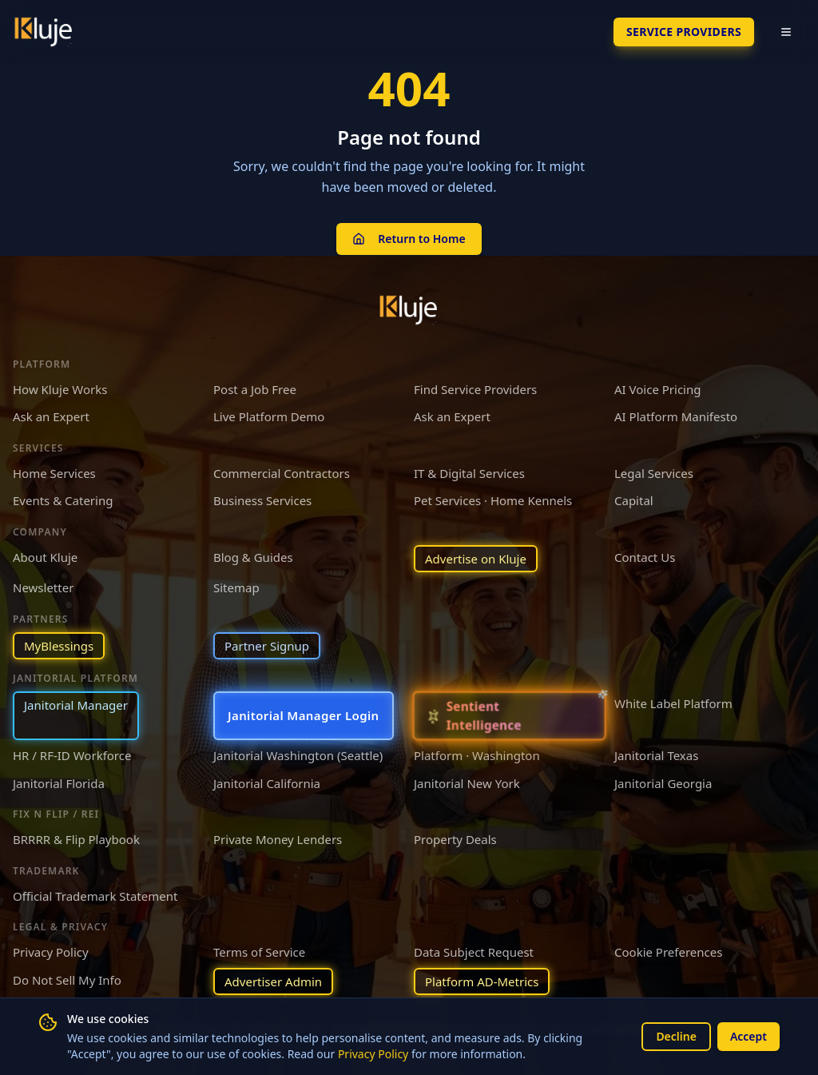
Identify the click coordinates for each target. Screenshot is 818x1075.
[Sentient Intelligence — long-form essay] (509, 715)
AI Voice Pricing (657, 389)
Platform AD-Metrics (481, 981)
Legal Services (653, 473)
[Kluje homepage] (409, 310)
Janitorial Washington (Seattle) (298, 755)
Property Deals (455, 839)
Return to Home (408, 238)
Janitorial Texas (656, 755)
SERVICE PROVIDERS (683, 31)
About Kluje (45, 557)
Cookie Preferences (668, 952)
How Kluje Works (60, 389)
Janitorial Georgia (663, 783)
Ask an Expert (51, 416)
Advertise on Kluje (475, 559)
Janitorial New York (467, 783)
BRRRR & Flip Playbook (76, 839)
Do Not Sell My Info (67, 980)
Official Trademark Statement (95, 896)
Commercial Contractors (281, 473)
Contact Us (644, 557)
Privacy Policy (373, 1053)
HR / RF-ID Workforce (72, 755)
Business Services (262, 500)
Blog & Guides (253, 557)
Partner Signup (266, 646)
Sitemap (236, 587)
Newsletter (43, 587)
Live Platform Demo (268, 416)
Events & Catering (63, 500)
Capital (633, 500)
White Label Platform (673, 703)
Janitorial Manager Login (303, 715)
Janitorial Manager (76, 705)
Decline (676, 1036)
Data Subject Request (474, 952)
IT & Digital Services (469, 473)
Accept (748, 1036)
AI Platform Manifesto (675, 416)
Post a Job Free (254, 389)
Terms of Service (259, 952)
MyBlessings (58, 646)
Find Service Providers (475, 389)
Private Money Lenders (277, 839)
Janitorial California (266, 783)
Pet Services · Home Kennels (493, 500)
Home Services (54, 473)
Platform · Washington (477, 755)
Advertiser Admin (273, 981)
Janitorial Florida (59, 783)
